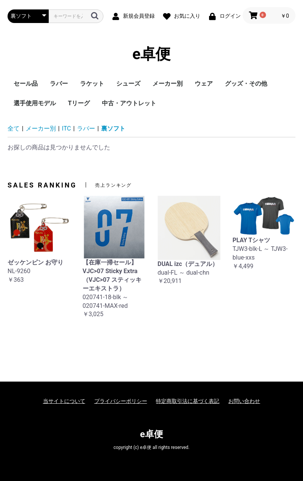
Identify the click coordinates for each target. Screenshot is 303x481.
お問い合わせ (244, 401)
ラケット (92, 83)
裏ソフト (113, 128)
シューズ (128, 83)
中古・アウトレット (129, 103)
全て (14, 128)
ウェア (204, 83)
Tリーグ (79, 103)
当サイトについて (64, 401)
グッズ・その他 (246, 83)
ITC (66, 128)
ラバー (59, 83)
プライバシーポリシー (120, 401)
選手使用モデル (35, 103)
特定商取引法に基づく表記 (187, 401)
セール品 (26, 83)
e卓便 (151, 54)
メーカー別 (167, 83)
